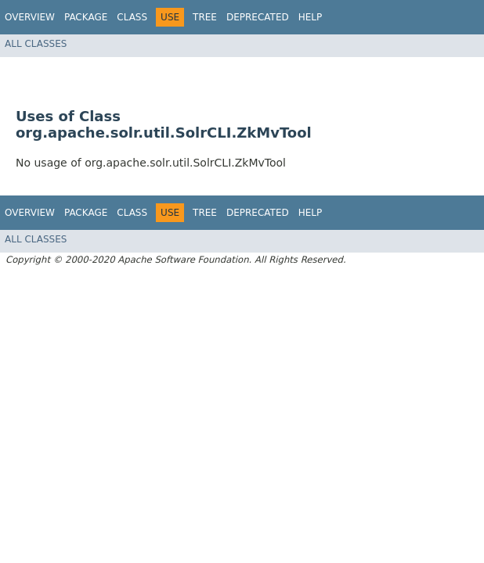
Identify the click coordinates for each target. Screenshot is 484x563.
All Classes (36, 43)
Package (85, 17)
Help (310, 17)
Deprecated (257, 17)
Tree (205, 17)
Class (132, 17)
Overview (30, 17)
